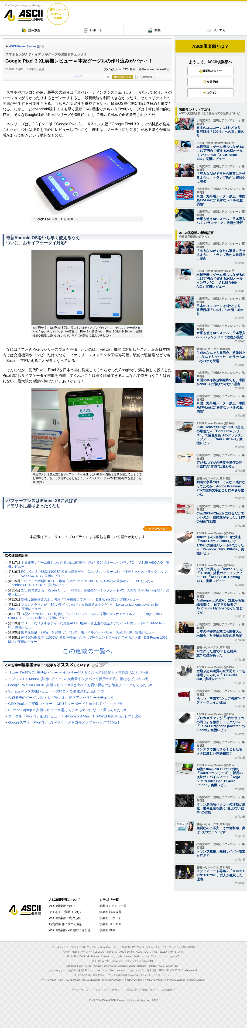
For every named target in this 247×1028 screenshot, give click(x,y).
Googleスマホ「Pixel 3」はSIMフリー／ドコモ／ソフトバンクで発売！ (64, 722)
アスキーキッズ (57, 970)
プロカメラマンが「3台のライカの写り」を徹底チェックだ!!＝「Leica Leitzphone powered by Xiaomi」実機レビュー (220, 724)
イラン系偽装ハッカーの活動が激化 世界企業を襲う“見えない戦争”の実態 (220, 808)
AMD (121, 952)
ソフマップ (131, 961)
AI (58, 947)
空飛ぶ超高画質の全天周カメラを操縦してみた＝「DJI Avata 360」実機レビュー (80, 599)
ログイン (210, 92)
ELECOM (99, 952)
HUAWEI (71, 956)
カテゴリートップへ (157, 528)
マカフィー (87, 952)
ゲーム (176, 947)
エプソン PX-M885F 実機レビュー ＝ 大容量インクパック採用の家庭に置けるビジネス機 (78, 679)
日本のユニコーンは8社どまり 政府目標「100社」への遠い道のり (220, 131)
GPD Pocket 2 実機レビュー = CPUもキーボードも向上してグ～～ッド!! (65, 704)
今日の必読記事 (82, 975)
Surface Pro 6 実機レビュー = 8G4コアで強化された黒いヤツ (56, 691)
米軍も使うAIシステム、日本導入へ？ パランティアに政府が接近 (220, 221)
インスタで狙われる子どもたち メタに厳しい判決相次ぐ (220, 751)
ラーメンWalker (49, 980)
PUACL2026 (173, 970)
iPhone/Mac (104, 947)
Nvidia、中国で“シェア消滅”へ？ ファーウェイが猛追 (220, 700)
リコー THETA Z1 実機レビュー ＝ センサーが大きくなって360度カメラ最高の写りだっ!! (78, 673)
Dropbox (122, 966)
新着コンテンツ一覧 (113, 906)
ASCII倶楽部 (24, 13)
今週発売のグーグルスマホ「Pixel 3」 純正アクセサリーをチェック (61, 697)
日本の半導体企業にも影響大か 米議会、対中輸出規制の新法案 (220, 633)
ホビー (116, 947)
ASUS (161, 966)
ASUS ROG (142, 952)
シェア (78, 75)
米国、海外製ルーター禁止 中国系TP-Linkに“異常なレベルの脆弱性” (220, 200)
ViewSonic (117, 961)
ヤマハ (145, 956)
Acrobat (105, 956)
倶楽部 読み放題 (110, 912)
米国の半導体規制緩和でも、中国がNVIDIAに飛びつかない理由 (220, 382)
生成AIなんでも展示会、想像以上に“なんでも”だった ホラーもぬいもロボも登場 (220, 357)
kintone (95, 956)
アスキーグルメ (99, 970)
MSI (94, 961)
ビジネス (71, 947)
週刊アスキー (100, 975)
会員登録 (210, 82)
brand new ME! (146, 961)
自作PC (126, 947)
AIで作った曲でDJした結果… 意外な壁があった (219, 653)
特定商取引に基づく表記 (65, 924)
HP (171, 952)
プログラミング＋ (135, 970)
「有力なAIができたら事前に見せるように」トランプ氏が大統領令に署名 (220, 177)
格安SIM (71, 970)
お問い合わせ (149, 990)
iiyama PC (112, 952)
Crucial (97, 966)
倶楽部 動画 (107, 930)
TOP (53, 947)
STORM (179, 952)
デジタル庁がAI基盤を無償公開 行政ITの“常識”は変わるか (220, 464)
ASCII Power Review (22, 46)
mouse (75, 952)
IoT (63, 947)
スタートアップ (163, 947)
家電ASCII (83, 970)
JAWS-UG (84, 956)
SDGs (161, 970)
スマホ (149, 947)
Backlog (141, 966)
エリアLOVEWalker (69, 980)
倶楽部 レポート (110, 918)
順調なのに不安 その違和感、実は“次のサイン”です (220, 830)
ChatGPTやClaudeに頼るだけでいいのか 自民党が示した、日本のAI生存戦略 (220, 517)
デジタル (91, 947)
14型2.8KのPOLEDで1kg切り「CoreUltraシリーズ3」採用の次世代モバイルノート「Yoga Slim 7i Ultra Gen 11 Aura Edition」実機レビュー (219, 777)
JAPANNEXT (173, 966)
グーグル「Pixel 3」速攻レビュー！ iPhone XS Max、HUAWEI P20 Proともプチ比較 (75, 716)
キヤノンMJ (117, 956)
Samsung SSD (74, 966)
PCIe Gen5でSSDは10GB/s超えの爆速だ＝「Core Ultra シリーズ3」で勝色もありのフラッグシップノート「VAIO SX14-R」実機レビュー (220, 435)
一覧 (106, 77)
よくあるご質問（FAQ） (65, 912)
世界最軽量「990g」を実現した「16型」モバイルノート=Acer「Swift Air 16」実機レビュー (88, 632)
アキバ (140, 947)
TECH (82, 947)
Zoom (154, 956)
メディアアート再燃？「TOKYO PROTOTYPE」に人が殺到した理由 (220, 875)
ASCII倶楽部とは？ (210, 46)
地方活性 (151, 970)
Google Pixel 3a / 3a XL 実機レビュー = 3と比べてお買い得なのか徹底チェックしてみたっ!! (80, 685)
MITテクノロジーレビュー (158, 975)
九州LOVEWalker (154, 980)
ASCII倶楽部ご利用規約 (65, 918)
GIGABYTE (104, 961)
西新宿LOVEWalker (112, 980)
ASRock (88, 966)
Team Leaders (117, 970)
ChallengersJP (189, 970)
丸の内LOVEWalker (175, 980)
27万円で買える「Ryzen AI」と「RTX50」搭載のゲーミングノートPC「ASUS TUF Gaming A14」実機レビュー (219, 575)
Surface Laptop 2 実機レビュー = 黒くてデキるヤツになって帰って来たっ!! (67, 710)
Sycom (130, 952)
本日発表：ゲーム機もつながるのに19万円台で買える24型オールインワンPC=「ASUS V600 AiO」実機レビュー (220, 153)
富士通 (66, 952)
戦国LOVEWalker (196, 980)
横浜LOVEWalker (91, 980)
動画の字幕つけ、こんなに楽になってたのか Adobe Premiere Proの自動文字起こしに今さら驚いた (220, 488)
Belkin (137, 956)
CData (132, 966)
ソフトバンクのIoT (169, 956)
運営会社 (132, 990)
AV (133, 947)
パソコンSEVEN (159, 952)
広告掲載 (167, 990)
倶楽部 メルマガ (110, 924)
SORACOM (110, 966)
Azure (129, 956)
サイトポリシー (82, 990)
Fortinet (152, 966)
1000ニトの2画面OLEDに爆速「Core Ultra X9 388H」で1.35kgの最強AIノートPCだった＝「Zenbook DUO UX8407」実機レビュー (220, 545)
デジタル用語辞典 (118, 975)
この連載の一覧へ (87, 650)
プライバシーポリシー (109, 990)
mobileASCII (136, 975)
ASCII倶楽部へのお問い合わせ (69, 930)
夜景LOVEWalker (133, 980)
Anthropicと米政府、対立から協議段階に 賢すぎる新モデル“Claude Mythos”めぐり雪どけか (220, 606)
